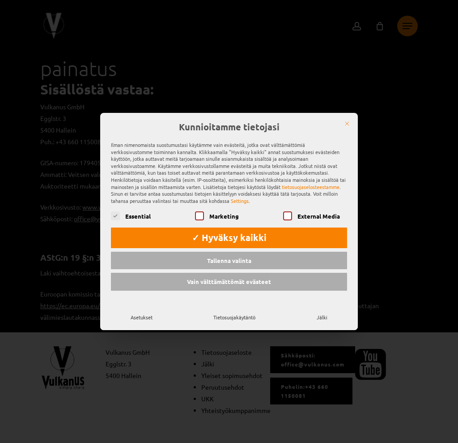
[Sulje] (347, 122)
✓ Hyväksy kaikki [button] (229, 235)
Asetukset (142, 315)
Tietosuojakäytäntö (234, 315)
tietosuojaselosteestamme (310, 185)
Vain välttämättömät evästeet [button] (229, 280)
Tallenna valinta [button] (229, 258)
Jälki (322, 315)
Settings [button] (240, 198)
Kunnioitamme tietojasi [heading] (229, 125)
